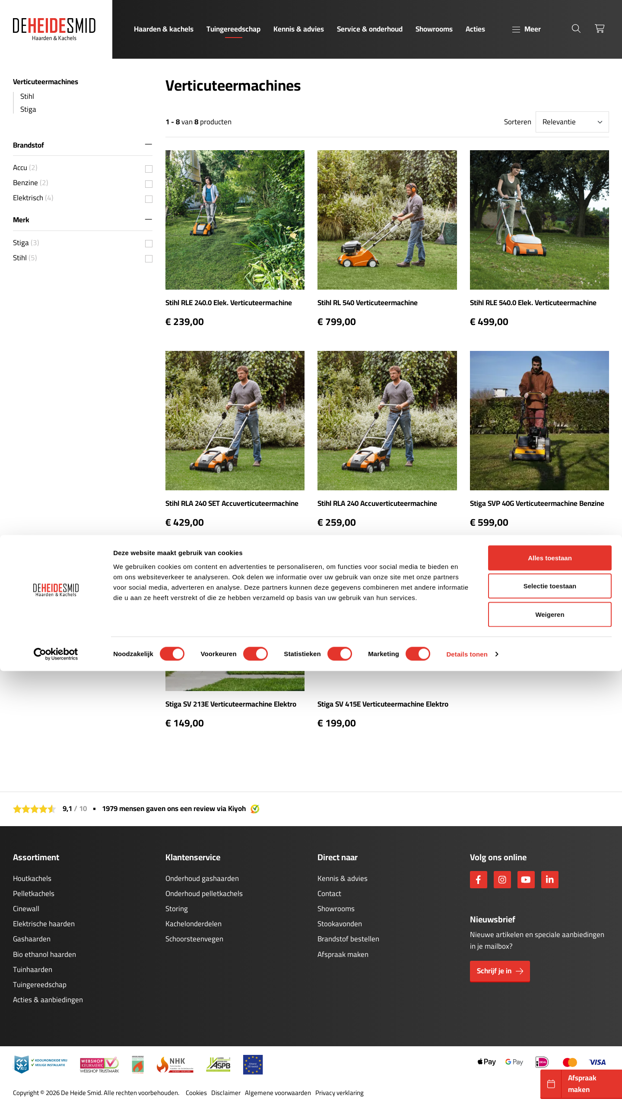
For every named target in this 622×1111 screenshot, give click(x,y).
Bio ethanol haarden (44, 954)
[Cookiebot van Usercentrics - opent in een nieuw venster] (56, 1094)
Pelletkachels (33, 893)
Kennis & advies (298, 29)
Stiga (28, 109)
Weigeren (549, 1054)
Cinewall (26, 908)
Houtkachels (32, 878)
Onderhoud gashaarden (202, 878)
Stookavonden (339, 924)
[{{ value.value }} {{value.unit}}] (148, 169)
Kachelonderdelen (193, 924)
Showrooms (434, 29)
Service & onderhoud (370, 29)
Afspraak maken (342, 954)
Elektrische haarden (44, 924)
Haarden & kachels (164, 29)
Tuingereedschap (233, 29)
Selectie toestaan (550, 1026)
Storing (176, 908)
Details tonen (466, 1094)
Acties (475, 29)
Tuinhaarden (32, 969)
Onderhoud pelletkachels (204, 893)
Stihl (27, 96)
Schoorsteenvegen (194, 939)
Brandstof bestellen (348, 939)
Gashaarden (32, 939)
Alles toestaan (550, 997)
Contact (329, 893)
